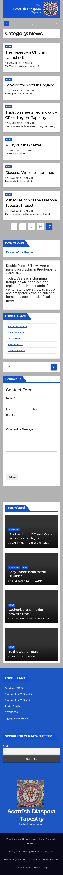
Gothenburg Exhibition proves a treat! (26, 612)
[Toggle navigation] (32, 23)
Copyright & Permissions (16, 718)
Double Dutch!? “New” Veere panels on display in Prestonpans (31, 267)
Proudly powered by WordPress (21, 839)
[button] (56, 23)
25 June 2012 (15, 90)
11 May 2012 (14, 178)
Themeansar (31, 843)
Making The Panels (32, 851)
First (8, 409)
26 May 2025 (17, 619)
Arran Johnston (38, 543)
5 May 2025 (17, 656)
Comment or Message (20, 429)
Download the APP (17, 332)
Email (10, 415)
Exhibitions (14, 530)
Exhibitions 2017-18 (17, 326)
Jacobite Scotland (16, 350)
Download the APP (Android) (18, 694)
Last (35, 409)
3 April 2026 (17, 543)
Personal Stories (24, 867)
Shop (44, 867)
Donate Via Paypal (20, 252)
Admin (27, 63)
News (8, 46)
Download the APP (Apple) (17, 700)
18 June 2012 (15, 123)
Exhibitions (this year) (14, 859)
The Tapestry (33, 859)
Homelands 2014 (51, 859)
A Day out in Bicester (23, 145)
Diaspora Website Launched (29, 172)
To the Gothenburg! (23, 652)
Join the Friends (15, 338)
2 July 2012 (14, 63)
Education (49, 851)
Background (14, 851)
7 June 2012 (14, 150)
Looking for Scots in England (29, 85)
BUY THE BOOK (15, 344)
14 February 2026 (20, 581)
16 (40, 226)
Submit (12, 477)
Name (10, 398)
